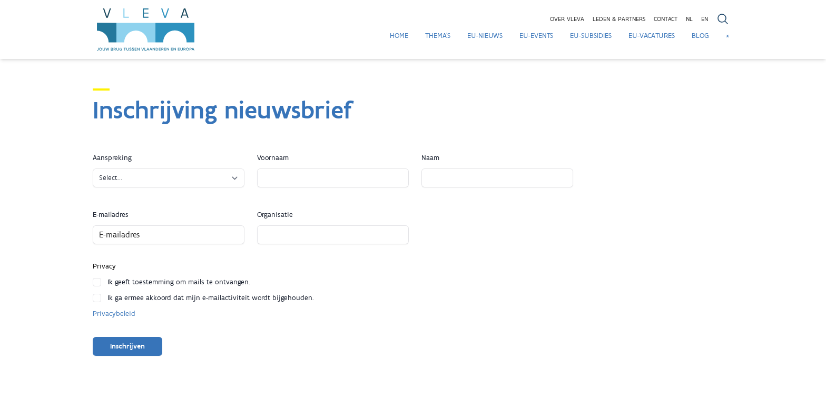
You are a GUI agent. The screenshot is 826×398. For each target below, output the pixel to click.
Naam (430, 157)
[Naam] (497, 177)
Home (399, 35)
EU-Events (536, 35)
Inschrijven (127, 346)
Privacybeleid (114, 313)
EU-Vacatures (651, 35)
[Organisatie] (333, 234)
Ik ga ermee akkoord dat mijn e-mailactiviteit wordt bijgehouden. (210, 297)
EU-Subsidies (591, 35)
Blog (700, 35)
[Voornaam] (333, 177)
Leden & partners (619, 19)
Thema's (437, 35)
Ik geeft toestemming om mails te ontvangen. (178, 281)
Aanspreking (112, 157)
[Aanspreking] (168, 177)
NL (689, 19)
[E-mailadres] (168, 234)
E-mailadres (111, 214)
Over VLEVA (567, 19)
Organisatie (275, 214)
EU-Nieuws (485, 35)
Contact (665, 19)
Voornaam (273, 157)
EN (704, 19)
